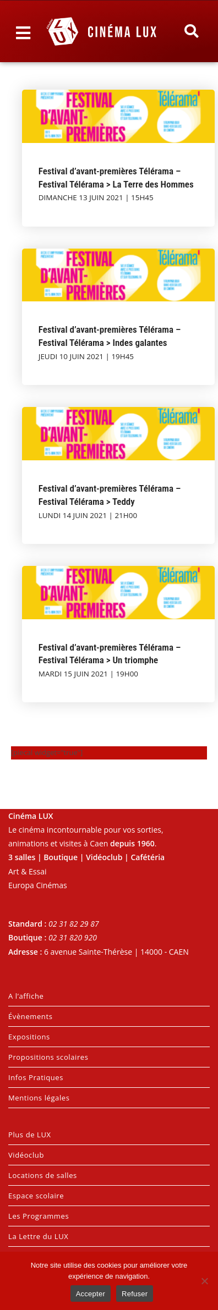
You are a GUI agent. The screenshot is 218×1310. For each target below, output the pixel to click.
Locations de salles (42, 1175)
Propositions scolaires (48, 1057)
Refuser (135, 1294)
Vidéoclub (26, 1155)
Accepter (90, 1294)
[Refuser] (204, 1280)
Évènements (30, 1016)
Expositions (29, 1037)
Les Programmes (38, 1216)
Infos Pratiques (35, 1077)
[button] (191, 31)
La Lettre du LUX (38, 1236)
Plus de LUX (29, 1135)
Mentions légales (39, 1098)
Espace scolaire (36, 1196)
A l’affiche (25, 996)
